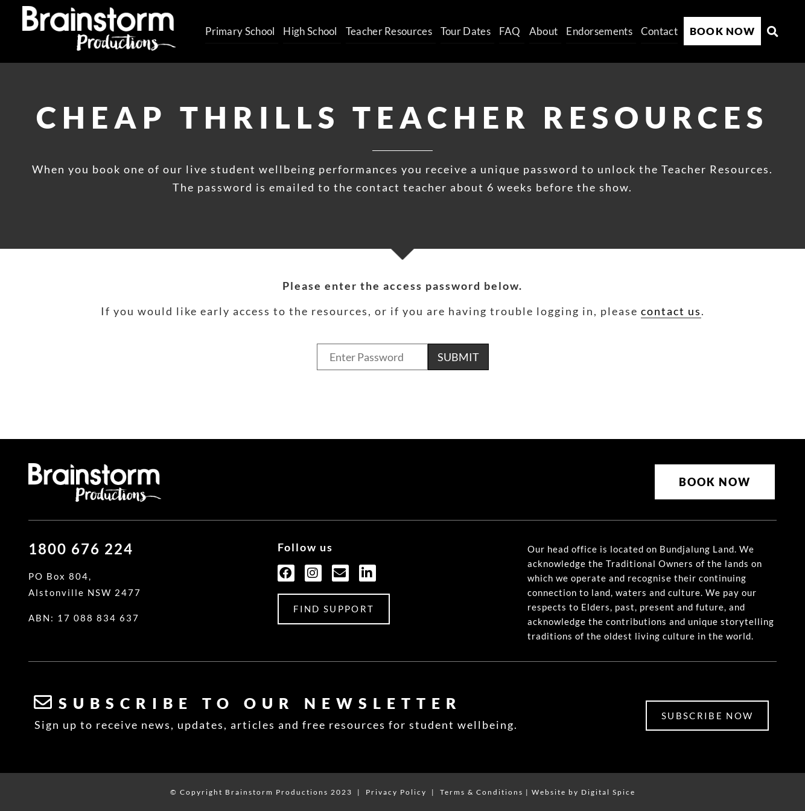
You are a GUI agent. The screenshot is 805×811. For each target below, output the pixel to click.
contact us (671, 311)
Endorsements (599, 31)
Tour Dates (466, 31)
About (543, 31)
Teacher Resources (389, 31)
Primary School (240, 31)
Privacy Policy (396, 788)
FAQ (510, 31)
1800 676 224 (80, 545)
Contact (659, 31)
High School (310, 31)
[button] (773, 31)
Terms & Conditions (481, 788)
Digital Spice (608, 788)
